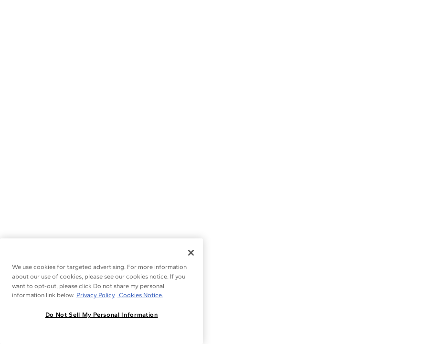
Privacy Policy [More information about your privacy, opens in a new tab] (95, 295)
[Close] (190, 252)
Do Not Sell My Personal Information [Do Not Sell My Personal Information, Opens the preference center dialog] (101, 314)
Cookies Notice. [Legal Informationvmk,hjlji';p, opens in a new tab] (140, 295)
